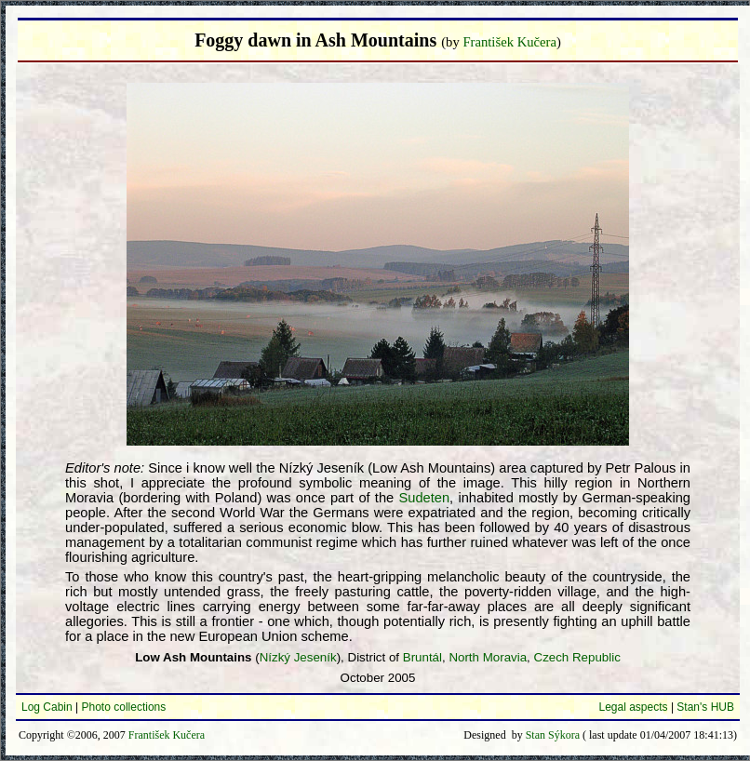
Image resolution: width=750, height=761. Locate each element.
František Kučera (509, 41)
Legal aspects (632, 707)
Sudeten (424, 497)
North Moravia (488, 657)
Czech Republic (577, 657)
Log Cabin (47, 707)
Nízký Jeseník (298, 657)
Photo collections (124, 707)
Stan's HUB (705, 707)
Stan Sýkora (553, 734)
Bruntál (422, 657)
